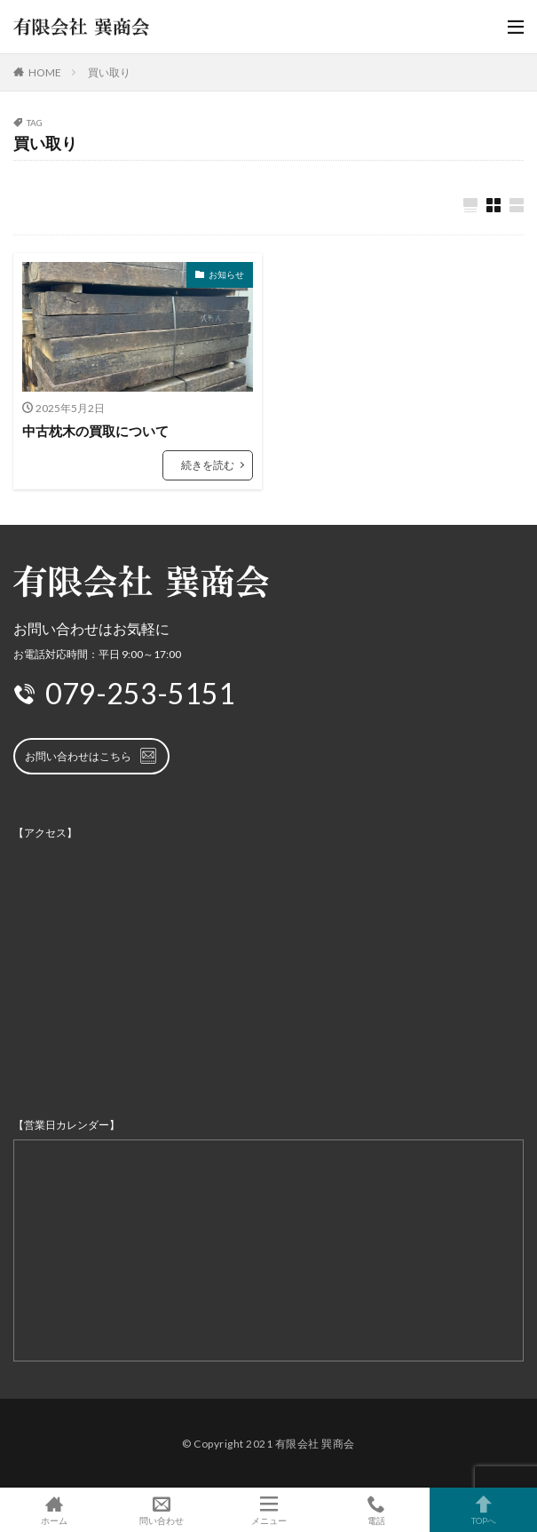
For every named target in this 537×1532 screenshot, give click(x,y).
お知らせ (226, 274)
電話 (376, 1510)
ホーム (53, 1510)
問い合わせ (161, 1510)
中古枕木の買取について (95, 431)
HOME (44, 72)
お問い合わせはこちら (91, 755)
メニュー (268, 1510)
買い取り (109, 72)
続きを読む (207, 465)
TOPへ (483, 1510)
